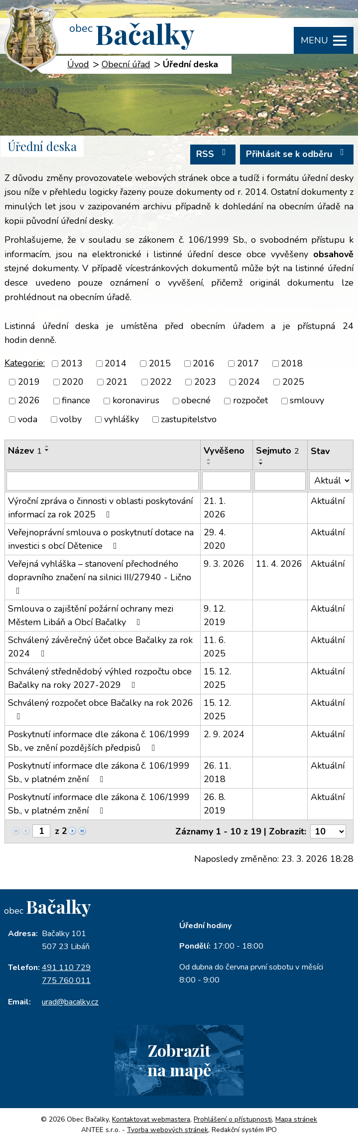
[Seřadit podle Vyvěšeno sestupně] (209, 464)
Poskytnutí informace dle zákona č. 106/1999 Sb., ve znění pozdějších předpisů (99, 741)
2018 (292, 363)
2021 (117, 382)
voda (27, 419)
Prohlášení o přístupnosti (233, 1119)
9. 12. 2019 (215, 615)
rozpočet (250, 401)
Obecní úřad (126, 64)
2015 (160, 363)
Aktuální (328, 501)
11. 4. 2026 (279, 564)
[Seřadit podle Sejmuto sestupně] (261, 464)
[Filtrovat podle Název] (102, 481)
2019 (29, 382)
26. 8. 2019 (215, 803)
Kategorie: (24, 363)
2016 (204, 363)
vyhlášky (121, 419)
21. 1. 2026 (215, 507)
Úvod (78, 64)
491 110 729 (66, 967)
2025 (293, 382)
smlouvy (307, 401)
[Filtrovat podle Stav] (330, 481)
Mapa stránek (296, 1119)
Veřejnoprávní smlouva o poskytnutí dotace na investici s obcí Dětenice (101, 539)
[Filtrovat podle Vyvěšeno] (226, 481)
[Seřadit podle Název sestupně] (47, 450)
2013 (72, 363)
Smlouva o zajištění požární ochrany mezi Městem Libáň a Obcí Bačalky (90, 615)
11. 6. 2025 (215, 646)
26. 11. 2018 (217, 772)
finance (76, 401)
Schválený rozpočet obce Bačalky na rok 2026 (100, 709)
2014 (115, 363)
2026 (29, 401)
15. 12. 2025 (217, 678)
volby (70, 419)
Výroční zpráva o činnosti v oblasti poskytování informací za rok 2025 (100, 507)
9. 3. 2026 (224, 564)
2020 (73, 382)
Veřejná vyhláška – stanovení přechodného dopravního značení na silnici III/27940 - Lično (99, 576)
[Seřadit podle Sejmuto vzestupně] (261, 460)
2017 (248, 363)
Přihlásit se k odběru (297, 154)
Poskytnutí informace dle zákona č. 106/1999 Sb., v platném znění (99, 772)
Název (25, 451)
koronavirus (136, 401)
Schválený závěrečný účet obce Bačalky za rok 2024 (100, 646)
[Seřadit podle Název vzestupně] (47, 446)
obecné (196, 401)
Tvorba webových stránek (167, 1130)
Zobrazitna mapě (179, 1059)
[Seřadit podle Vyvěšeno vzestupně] (209, 460)
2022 (161, 382)
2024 (249, 382)
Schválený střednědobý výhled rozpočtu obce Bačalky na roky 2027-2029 (100, 678)
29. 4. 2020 (215, 539)
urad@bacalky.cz (70, 1001)
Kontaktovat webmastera (151, 1119)
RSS (213, 154)
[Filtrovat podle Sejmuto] (280, 481)
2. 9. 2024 (224, 734)
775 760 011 (66, 980)
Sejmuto (277, 451)
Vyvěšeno (224, 451)
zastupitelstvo (189, 419)
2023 (205, 382)
